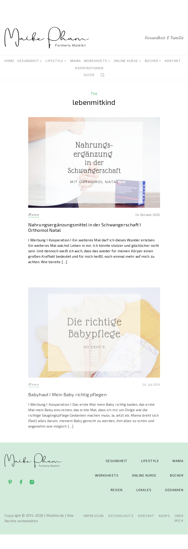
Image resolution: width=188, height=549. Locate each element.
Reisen (117, 490)
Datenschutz (121, 516)
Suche (89, 75)
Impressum (93, 516)
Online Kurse (126, 61)
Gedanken (174, 490)
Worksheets (95, 61)
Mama (75, 61)
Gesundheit (28, 61)
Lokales (144, 490)
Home (10, 61)
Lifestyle (55, 61)
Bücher (151, 61)
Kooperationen (89, 68)
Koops (164, 516)
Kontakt (173, 61)
